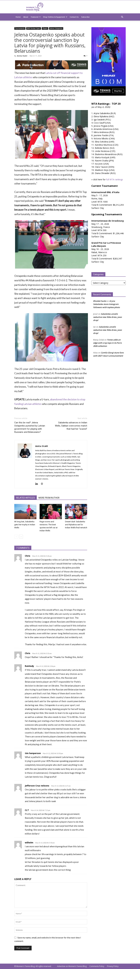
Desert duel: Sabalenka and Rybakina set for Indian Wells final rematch (76, 524)
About (25, 17)
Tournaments (20, 28)
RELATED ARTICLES (25, 498)
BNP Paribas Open (33, 28)
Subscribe (85, 17)
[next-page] (21, 536)
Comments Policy (96, 966)
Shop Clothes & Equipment (55, 17)
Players (45, 28)
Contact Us (74, 17)
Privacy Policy (112, 966)
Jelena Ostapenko (56, 28)
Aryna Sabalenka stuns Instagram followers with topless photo (106, 304)
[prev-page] (16, 536)
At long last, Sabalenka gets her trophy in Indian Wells (24, 524)
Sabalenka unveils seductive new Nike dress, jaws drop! (107, 317)
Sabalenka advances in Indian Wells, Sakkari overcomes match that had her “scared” (71, 425)
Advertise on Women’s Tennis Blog (72, 966)
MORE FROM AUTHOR (49, 498)
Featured (36, 17)
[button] (122, 17)
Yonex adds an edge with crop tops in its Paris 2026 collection (107, 342)
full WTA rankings (114, 179)
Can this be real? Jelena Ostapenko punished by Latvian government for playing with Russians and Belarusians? (29, 427)
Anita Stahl (22, 56)
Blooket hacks (99, 301)
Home (18, 17)
